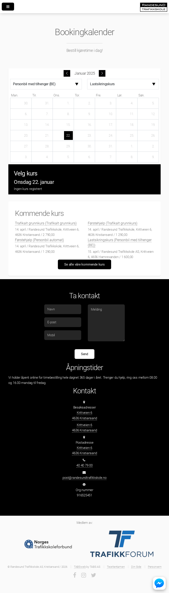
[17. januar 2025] (110, 124)
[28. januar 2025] (47, 146)
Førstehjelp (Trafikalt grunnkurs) (112, 223)
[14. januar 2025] (47, 124)
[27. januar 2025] (26, 146)
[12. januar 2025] (153, 114)
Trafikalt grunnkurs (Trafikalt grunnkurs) (46, 223)
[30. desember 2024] (26, 103)
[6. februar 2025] (89, 157)
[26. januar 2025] (153, 135)
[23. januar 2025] (89, 135)
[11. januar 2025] (132, 114)
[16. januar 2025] (89, 124)
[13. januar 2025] (26, 124)
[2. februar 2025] (153, 146)
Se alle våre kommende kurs (84, 264)
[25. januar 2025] (132, 135)
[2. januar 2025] (89, 103)
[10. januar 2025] (110, 114)
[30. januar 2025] (89, 146)
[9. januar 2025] (89, 114)
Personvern (155, 566)
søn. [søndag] (141, 95)
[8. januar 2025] (68, 114)
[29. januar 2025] (68, 146)
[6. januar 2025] (26, 114)
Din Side (136, 566)
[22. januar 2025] (68, 135)
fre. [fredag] (98, 95)
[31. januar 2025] (110, 146)
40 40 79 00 (84, 465)
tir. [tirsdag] (34, 95)
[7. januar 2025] (47, 114)
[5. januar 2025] (153, 103)
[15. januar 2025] (68, 124)
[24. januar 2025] (110, 135)
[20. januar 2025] (26, 135)
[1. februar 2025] (132, 146)
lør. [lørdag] (119, 95)
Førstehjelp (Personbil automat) (39, 240)
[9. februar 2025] (153, 157)
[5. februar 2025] (68, 157)
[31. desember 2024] (47, 103)
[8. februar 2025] (132, 157)
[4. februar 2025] (47, 157)
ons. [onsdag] (56, 95)
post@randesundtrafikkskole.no (84, 478)
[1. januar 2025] (68, 103)
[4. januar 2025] (132, 103)
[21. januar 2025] (47, 135)
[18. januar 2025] (132, 124)
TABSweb (80, 566)
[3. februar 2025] (26, 157)
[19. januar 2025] (153, 124)
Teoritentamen (116, 566)
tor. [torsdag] (77, 95)
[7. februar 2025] (110, 157)
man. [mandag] (14, 95)
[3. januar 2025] (110, 103)
